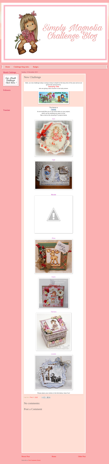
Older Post (82, 456)
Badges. (36, 67)
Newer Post (26, 456)
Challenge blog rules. (21, 67)
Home (7, 67)
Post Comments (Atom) (34, 460)
